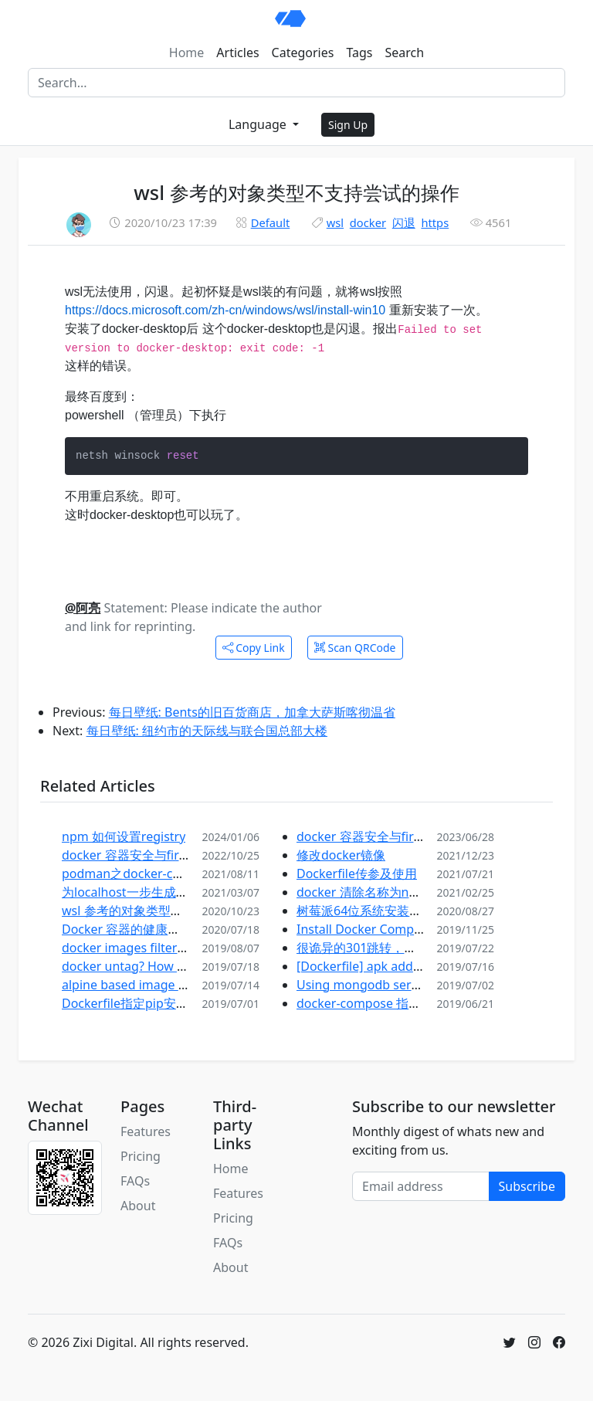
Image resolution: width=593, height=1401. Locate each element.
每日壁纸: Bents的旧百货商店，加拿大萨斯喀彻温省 (252, 712)
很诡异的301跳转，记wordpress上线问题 (411, 947)
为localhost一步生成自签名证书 (150, 892)
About (137, 1205)
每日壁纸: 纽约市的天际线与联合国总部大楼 (206, 730)
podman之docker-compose (140, 873)
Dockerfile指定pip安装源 (131, 1003)
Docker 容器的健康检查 (127, 929)
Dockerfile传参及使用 (356, 873)
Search (405, 52)
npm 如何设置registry (123, 836)
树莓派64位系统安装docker (372, 910)
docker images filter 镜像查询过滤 (158, 947)
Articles (237, 52)
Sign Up (348, 124)
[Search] (296, 82)
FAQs (135, 1180)
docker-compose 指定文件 (371, 1003)
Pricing (140, 1156)
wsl (335, 222)
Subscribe (527, 1186)
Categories (303, 52)
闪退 (403, 222)
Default (270, 222)
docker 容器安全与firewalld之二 (386, 836)
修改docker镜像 (340, 854)
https (435, 222)
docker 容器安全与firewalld (139, 854)
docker (368, 222)
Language (259, 124)
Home (187, 52)
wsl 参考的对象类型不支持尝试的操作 (165, 910)
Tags (359, 52)
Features (145, 1131)
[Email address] (421, 1186)
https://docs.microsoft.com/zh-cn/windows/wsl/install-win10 (225, 310)
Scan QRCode (355, 647)
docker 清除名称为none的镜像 (382, 892)
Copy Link (253, 647)
